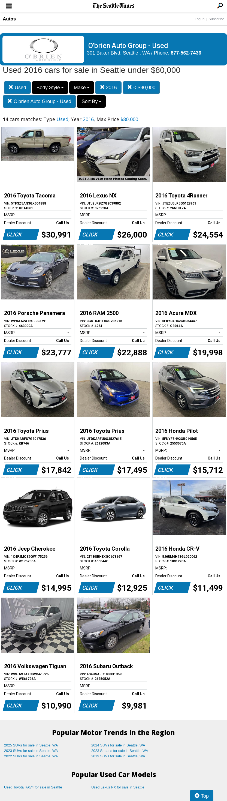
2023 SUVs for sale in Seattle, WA (31, 751)
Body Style (50, 87)
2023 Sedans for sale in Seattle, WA (119, 751)
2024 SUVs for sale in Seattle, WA (118, 745)
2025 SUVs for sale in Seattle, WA (31, 745)
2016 (108, 87)
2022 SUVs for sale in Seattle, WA (31, 756)
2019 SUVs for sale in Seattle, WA (118, 756)
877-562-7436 (186, 53)
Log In (199, 19)
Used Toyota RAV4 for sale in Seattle (33, 787)
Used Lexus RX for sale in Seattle (117, 787)
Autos (9, 19)
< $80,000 (141, 87)
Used (17, 87)
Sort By (91, 101)
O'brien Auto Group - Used (39, 101)
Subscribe (216, 19)
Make (81, 87)
